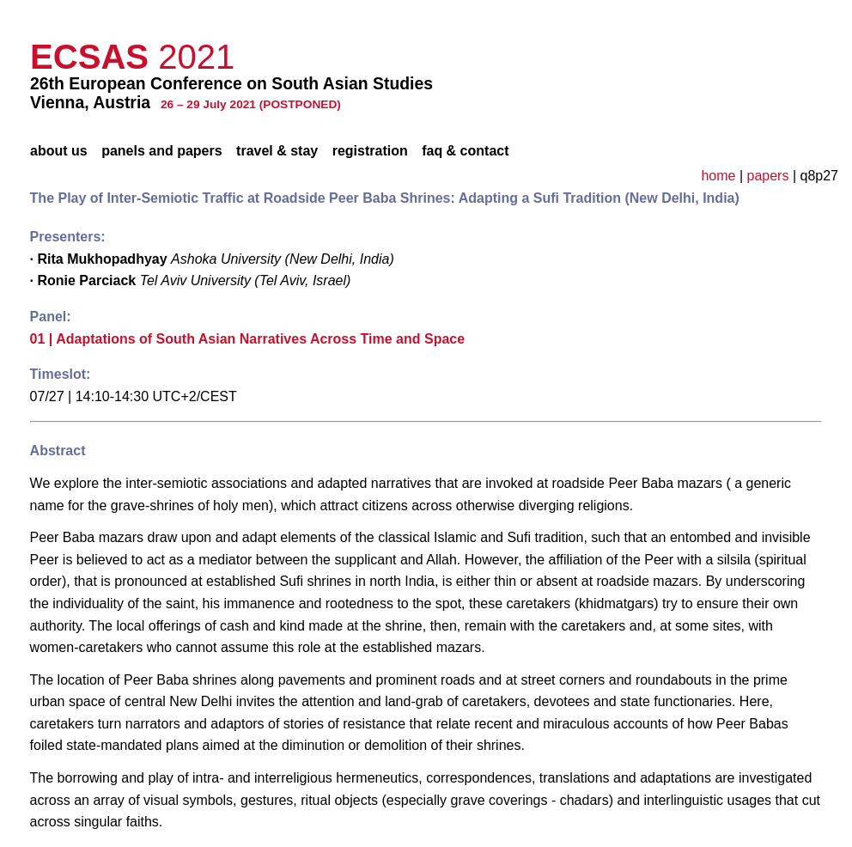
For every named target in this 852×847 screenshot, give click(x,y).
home (718, 175)
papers (768, 175)
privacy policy (782, 11)
